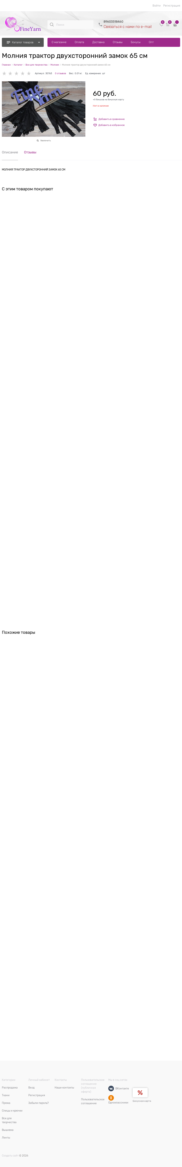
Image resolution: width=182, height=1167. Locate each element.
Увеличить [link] (45, 140)
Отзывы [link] (30, 152)
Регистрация (171, 5)
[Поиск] (51, 24)
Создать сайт (10, 1155)
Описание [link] (10, 152)
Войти (157, 5)
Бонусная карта (142, 1101)
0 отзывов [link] (60, 73)
